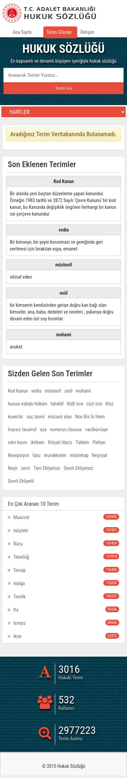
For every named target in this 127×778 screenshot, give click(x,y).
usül (68, 391)
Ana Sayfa (22, 32)
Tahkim (82, 442)
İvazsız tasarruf (22, 429)
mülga (63, 583)
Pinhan (98, 442)
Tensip (63, 570)
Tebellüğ (63, 557)
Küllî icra (75, 403)
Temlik (63, 596)
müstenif (53, 391)
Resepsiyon (18, 455)
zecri (25, 468)
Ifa (63, 609)
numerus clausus (66, 429)
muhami (83, 391)
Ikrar (63, 636)
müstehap (79, 455)
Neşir (13, 468)
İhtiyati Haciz (60, 442)
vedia (36, 391)
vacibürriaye (96, 429)
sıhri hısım (17, 442)
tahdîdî (57, 403)
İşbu (37, 455)
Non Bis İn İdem (90, 416)
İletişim (87, 32)
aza (43, 429)
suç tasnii (35, 416)
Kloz (110, 403)
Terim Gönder (59, 32)
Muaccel (63, 517)
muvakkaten (55, 455)
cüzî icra (94, 403)
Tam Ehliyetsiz (47, 468)
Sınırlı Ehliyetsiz (78, 468)
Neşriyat (99, 455)
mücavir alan (60, 416)
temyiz (63, 623)
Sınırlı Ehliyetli (21, 481)
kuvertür (15, 416)
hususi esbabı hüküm (27, 403)
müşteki (63, 530)
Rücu (63, 543)
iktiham (37, 442)
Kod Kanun (18, 391)
